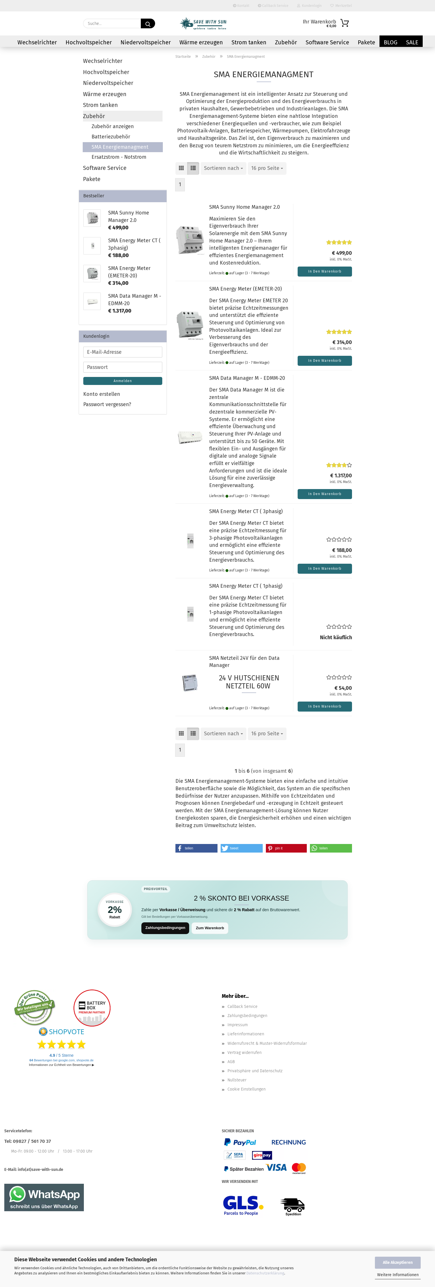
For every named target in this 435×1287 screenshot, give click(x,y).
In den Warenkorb (324, 271)
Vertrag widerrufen (245, 1052)
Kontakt (241, 6)
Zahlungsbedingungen (165, 927)
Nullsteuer (237, 1080)
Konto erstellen (101, 394)
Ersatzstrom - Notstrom (119, 157)
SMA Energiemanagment (120, 147)
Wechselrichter (37, 42)
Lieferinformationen (246, 1034)
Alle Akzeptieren (398, 1262)
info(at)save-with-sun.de (40, 1169)
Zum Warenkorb (210, 928)
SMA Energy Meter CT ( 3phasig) (246, 511)
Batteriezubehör (111, 137)
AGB (231, 1061)
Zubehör (286, 42)
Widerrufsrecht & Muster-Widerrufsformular (267, 1043)
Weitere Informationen (398, 1274)
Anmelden (123, 381)
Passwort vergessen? (107, 404)
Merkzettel (341, 6)
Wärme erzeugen (201, 42)
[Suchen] (148, 23)
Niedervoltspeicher (145, 42)
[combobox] (223, 168)
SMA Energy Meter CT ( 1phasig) (245, 586)
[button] (181, 168)
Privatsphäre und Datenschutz (255, 1070)
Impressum (238, 1024)
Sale (412, 42)
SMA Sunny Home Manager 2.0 (244, 207)
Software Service (327, 42)
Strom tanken (249, 42)
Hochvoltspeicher (89, 42)
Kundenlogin (309, 6)
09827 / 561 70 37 (32, 1141)
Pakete (366, 42)
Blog (391, 42)
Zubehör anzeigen (113, 126)
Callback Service (273, 6)
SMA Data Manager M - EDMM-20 (247, 378)
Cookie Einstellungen (247, 1089)
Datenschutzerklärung (265, 1273)
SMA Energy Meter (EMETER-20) (245, 289)
